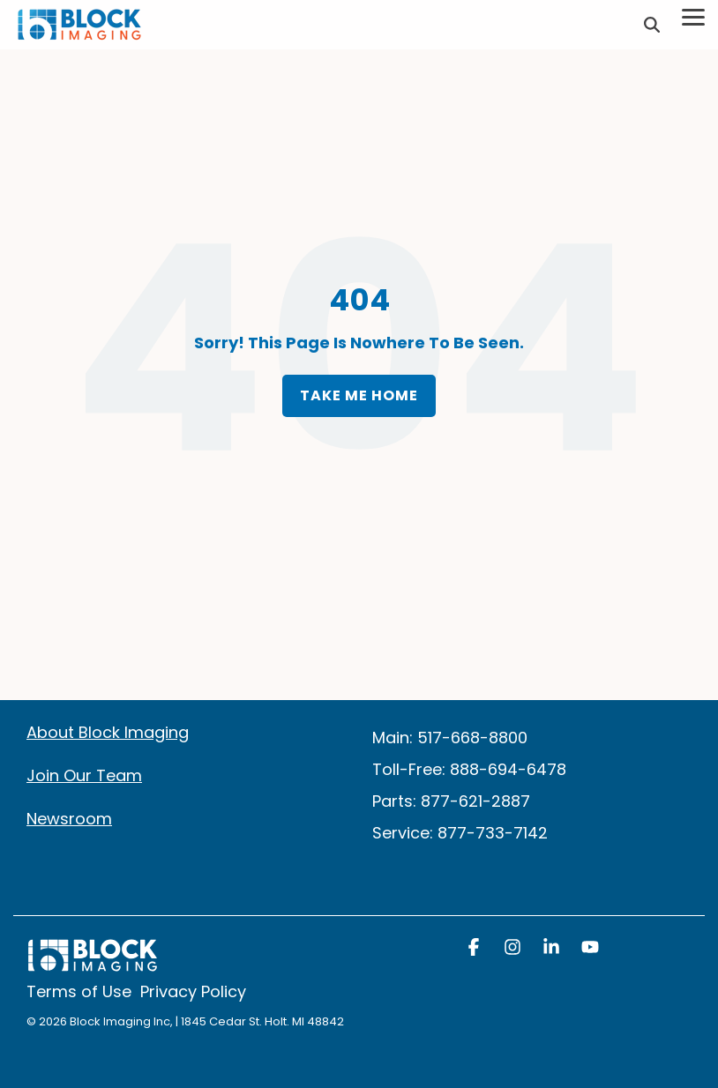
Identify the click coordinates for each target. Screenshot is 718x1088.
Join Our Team (84, 775)
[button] (475, 948)
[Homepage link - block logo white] (92, 964)
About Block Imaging (107, 732)
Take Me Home (359, 395)
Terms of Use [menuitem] (78, 991)
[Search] (651, 25)
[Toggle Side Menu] (693, 16)
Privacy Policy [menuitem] (193, 991)
